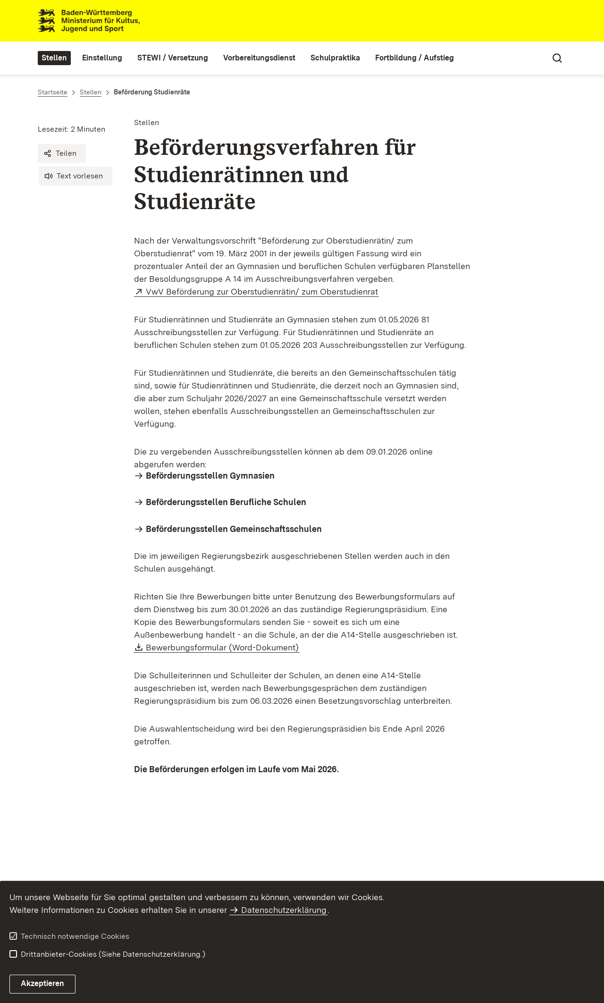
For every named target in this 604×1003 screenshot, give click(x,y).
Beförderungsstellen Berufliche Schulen (226, 502)
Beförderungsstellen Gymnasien (210, 475)
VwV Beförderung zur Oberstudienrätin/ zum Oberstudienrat (262, 291)
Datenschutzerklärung (284, 910)
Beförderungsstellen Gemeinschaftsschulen (234, 529)
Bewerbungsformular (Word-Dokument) (223, 647)
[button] (62, 153)
